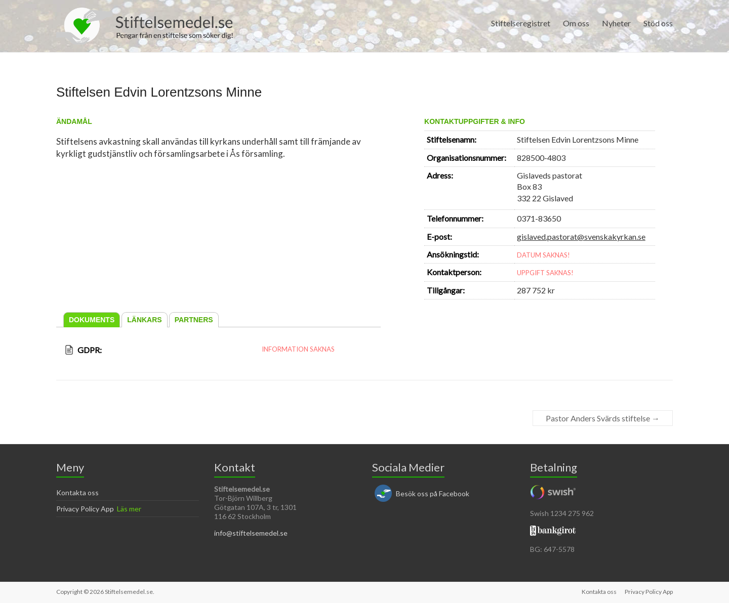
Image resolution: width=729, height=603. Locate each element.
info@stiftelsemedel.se (251, 533)
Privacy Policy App (85, 508)
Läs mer (129, 508)
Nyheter (616, 23)
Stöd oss (658, 23)
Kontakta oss (77, 492)
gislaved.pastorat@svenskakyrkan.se (581, 236)
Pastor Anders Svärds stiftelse (603, 418)
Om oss (576, 23)
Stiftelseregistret (520, 23)
